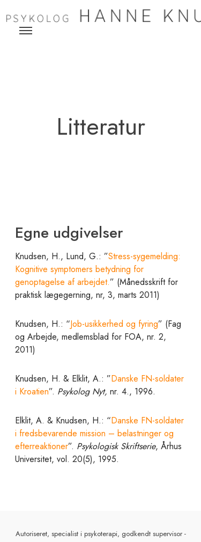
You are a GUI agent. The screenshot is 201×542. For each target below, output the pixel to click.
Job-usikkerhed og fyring (114, 324)
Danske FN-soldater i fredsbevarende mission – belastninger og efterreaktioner (99, 433)
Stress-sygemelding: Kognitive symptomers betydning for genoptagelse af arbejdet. (98, 269)
